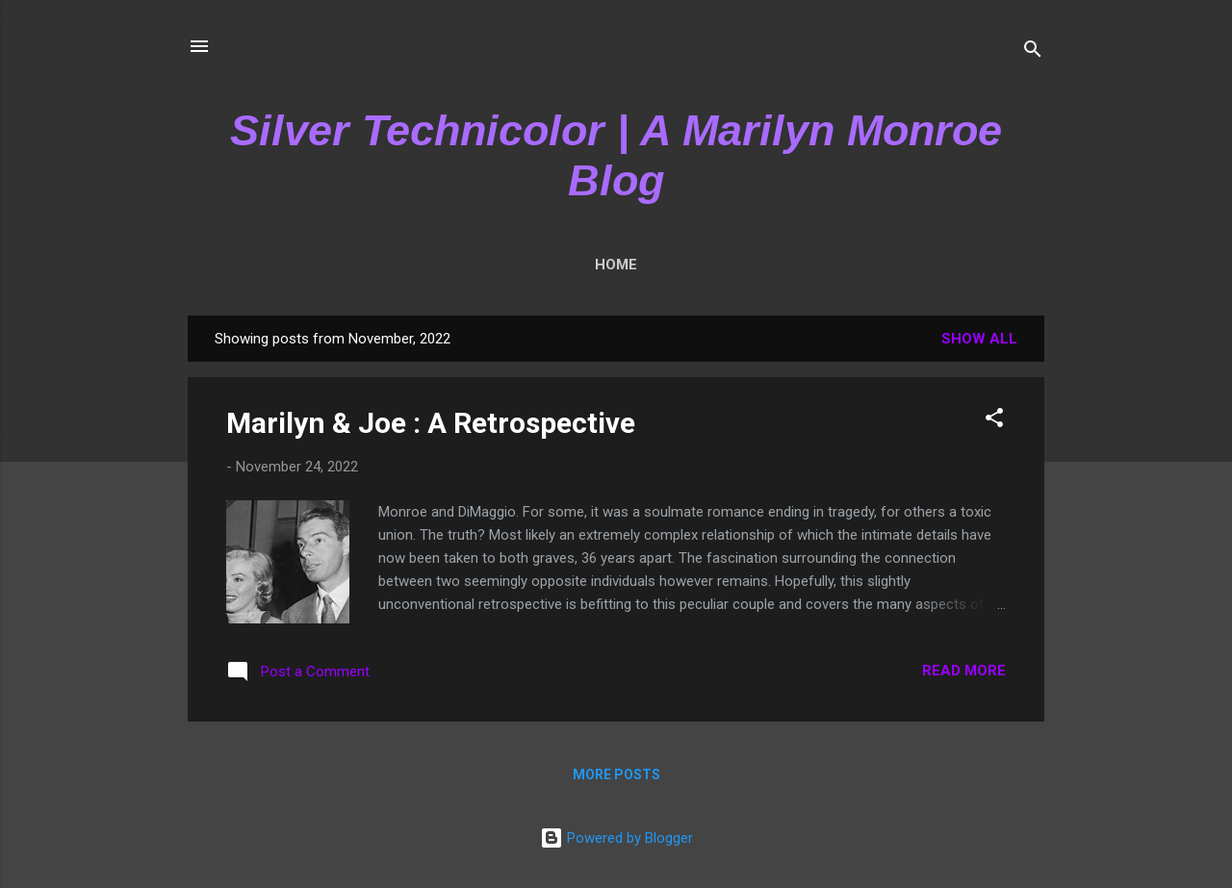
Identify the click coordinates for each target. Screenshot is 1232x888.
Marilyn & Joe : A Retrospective (430, 423)
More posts (616, 774)
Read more (964, 670)
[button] (994, 421)
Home (616, 264)
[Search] (1032, 52)
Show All (979, 338)
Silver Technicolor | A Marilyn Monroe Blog (616, 155)
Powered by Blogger (616, 838)
